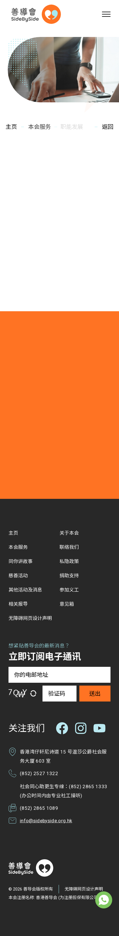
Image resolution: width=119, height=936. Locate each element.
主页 (11, 126)
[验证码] (59, 694)
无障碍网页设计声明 (84, 889)
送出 (95, 693)
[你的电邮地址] (59, 675)
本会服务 (38, 126)
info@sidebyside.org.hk (46, 820)
